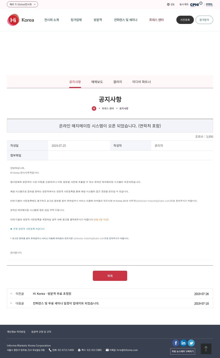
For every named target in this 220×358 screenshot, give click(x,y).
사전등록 (185, 20)
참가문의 (204, 20)
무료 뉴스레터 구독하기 (183, 351)
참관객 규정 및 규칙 (41, 331)
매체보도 (97, 81)
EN (172, 4)
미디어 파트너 (141, 81)
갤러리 (117, 81)
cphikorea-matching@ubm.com (88, 238)
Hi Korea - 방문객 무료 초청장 (52, 293)
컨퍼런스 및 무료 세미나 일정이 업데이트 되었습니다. (66, 303)
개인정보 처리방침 (16, 331)
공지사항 (75, 81)
